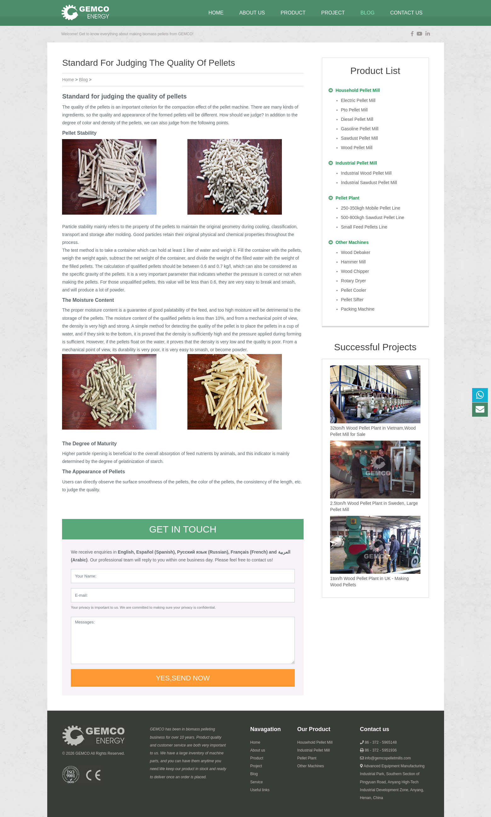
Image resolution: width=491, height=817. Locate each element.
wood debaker (355, 252)
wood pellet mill (357, 147)
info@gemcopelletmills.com (388, 758)
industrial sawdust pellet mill (369, 182)
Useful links (260, 790)
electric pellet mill (358, 100)
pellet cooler (353, 290)
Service (256, 782)
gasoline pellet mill (360, 128)
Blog (254, 774)
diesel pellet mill (357, 119)
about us (252, 12)
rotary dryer (353, 280)
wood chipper (355, 271)
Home (216, 12)
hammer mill (353, 261)
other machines (351, 242)
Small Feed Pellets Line (364, 226)
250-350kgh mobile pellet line (370, 208)
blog (367, 12)
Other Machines (310, 766)
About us (257, 750)
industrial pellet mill (356, 163)
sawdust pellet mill (359, 138)
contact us (406, 12)
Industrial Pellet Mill (313, 750)
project (333, 12)
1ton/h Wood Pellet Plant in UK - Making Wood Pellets (369, 581)
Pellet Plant (307, 758)
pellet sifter (352, 299)
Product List (375, 70)
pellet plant (347, 197)
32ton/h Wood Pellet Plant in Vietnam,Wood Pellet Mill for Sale (373, 431)
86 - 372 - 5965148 (381, 742)
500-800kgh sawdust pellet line (372, 217)
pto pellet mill (354, 109)
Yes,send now (183, 678)
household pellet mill (357, 90)
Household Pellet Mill (315, 742)
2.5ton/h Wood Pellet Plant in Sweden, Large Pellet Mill (374, 506)
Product (293, 12)
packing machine (358, 309)
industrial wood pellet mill (366, 173)
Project (256, 766)
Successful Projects (375, 347)
